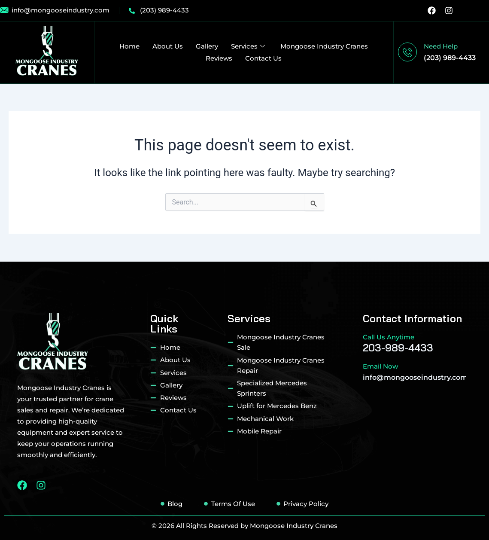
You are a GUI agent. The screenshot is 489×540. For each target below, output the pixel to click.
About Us (167, 46)
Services (248, 46)
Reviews (219, 58)
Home (129, 46)
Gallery (207, 46)
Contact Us (263, 58)
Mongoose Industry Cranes (324, 46)
